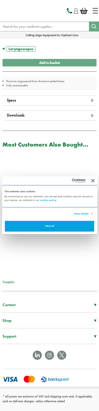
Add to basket (49, 62)
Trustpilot (8, 282)
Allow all (49, 226)
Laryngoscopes (20, 49)
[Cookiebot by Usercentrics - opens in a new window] (64, 181)
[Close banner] (93, 181)
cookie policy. (48, 200)
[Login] (76, 10)
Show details (81, 213)
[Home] (95, 11)
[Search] (94, 26)
